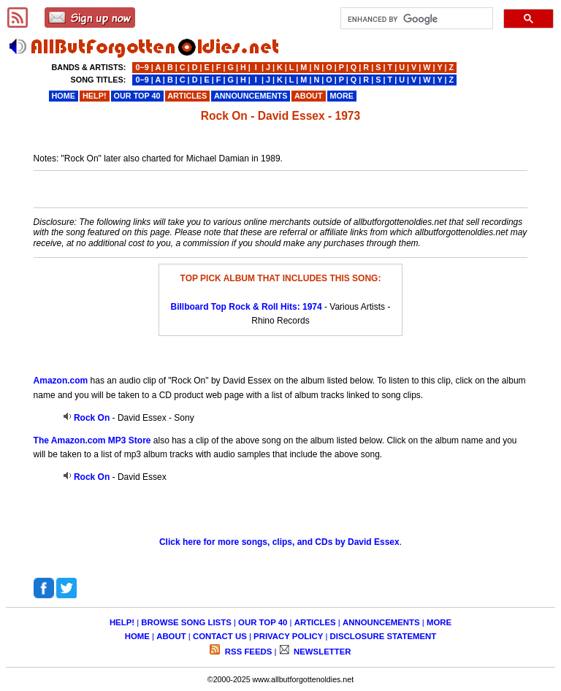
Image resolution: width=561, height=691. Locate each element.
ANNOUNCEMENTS (381, 622)
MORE (439, 622)
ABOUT (171, 636)
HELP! (122, 622)
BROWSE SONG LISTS (186, 622)
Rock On (92, 418)
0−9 (141, 67)
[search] (415, 19)
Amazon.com (61, 380)
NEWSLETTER (321, 651)
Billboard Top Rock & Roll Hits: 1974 (246, 307)
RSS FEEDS (247, 651)
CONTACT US (220, 636)
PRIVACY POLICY (288, 636)
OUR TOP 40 (262, 622)
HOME (137, 636)
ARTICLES (315, 622)
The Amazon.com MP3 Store (92, 440)
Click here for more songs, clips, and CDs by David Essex (279, 542)
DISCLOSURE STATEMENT (383, 636)
